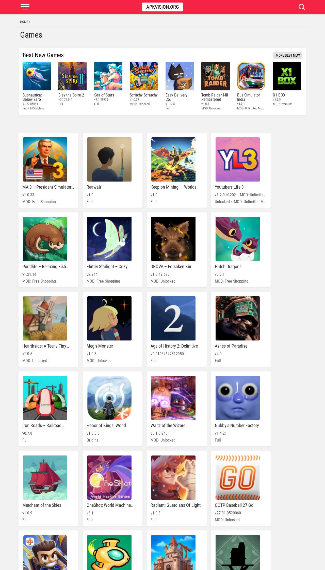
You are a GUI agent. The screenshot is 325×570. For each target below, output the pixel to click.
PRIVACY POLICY (262, 564)
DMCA (281, 564)
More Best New (288, 55)
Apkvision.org (162, 7)
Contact (296, 564)
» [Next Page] (197, 542)
